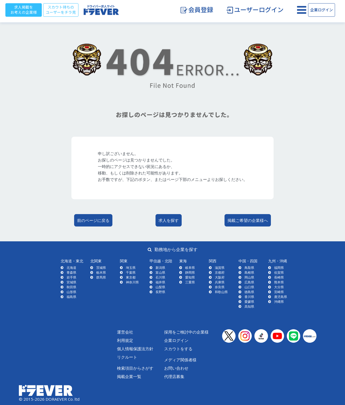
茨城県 (101, 267)
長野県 (160, 292)
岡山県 (249, 277)
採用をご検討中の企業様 (186, 332)
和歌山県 (221, 292)
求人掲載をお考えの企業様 (24, 10)
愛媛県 (249, 301)
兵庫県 (220, 282)
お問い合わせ (176, 368)
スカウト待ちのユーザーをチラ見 (61, 10)
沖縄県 (279, 301)
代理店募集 (174, 376)
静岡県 (190, 272)
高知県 (249, 306)
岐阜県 (190, 267)
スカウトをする (178, 348)
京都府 (220, 272)
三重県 (190, 282)
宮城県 (71, 282)
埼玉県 (131, 267)
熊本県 (279, 282)
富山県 (160, 272)
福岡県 (279, 267)
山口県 (249, 287)
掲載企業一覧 (129, 376)
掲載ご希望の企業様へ (247, 220)
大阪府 (220, 277)
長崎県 (279, 277)
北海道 (71, 267)
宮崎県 (279, 292)
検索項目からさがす (135, 368)
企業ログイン (321, 10)
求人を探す (168, 220)
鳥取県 (249, 267)
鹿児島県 (280, 296)
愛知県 (190, 277)
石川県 (160, 277)
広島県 (249, 282)
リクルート (127, 357)
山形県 (71, 292)
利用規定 (125, 340)
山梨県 (160, 287)
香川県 (249, 296)
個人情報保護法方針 (135, 348)
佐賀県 (279, 272)
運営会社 (125, 332)
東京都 (131, 277)
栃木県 (101, 272)
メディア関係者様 (180, 359)
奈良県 (220, 287)
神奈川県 (132, 282)
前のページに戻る (93, 220)
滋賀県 (220, 267)
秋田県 (71, 287)
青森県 (71, 272)
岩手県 (71, 277)
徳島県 (249, 292)
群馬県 (101, 277)
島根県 (249, 272)
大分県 (279, 287)
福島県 (71, 296)
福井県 (160, 282)
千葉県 (131, 272)
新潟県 (160, 267)
